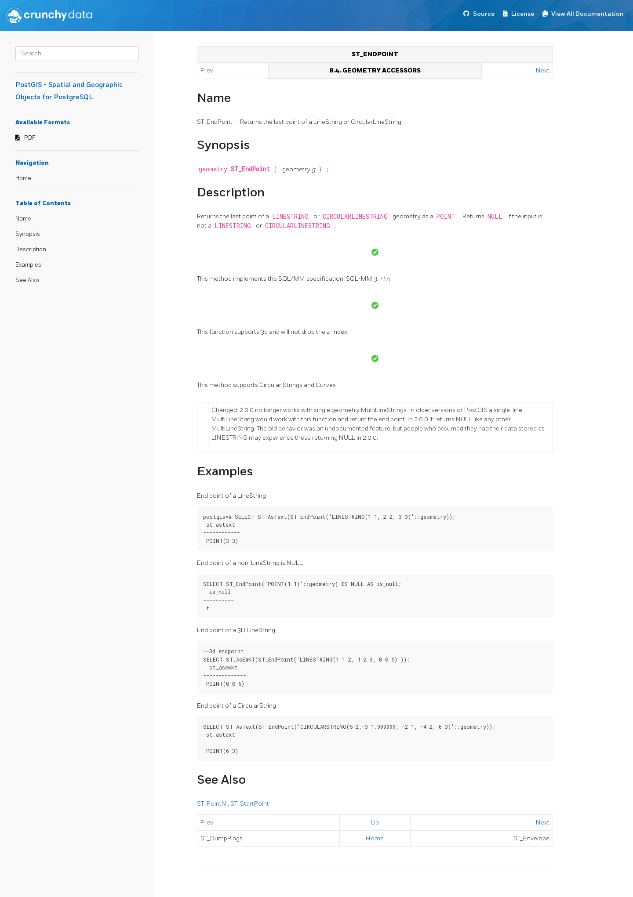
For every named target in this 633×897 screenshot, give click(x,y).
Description (30, 249)
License (522, 14)
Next (542, 70)
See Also (27, 280)
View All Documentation (587, 14)
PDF (30, 137)
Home (23, 178)
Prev (207, 70)
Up (375, 822)
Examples (28, 264)
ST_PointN (212, 803)
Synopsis (27, 234)
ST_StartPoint (249, 803)
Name (23, 218)
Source (484, 14)
